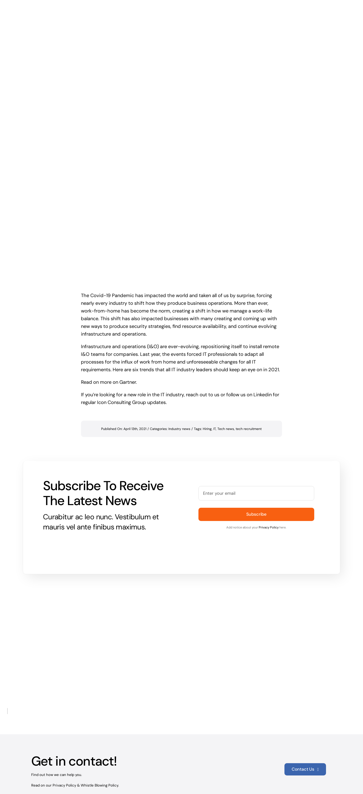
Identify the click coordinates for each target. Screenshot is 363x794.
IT (214, 392)
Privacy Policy (269, 491)
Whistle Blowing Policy (99, 748)
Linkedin (262, 358)
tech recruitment (249, 392)
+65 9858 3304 (50, 781)
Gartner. (128, 346)
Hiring (207, 392)
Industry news (179, 392)
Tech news (225, 392)
